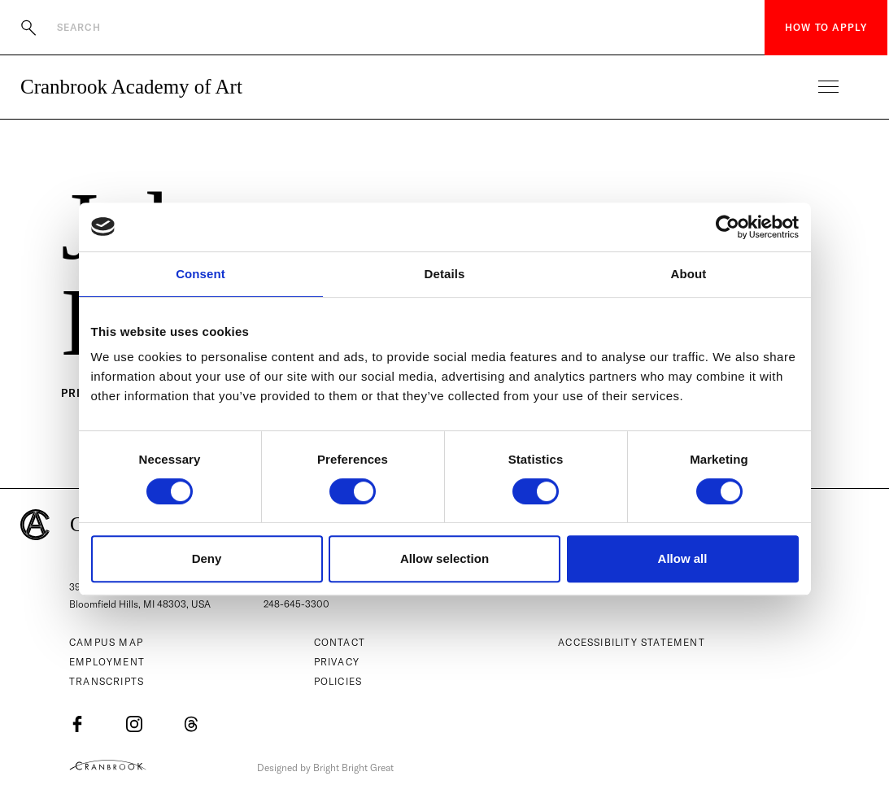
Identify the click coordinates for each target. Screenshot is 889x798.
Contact (339, 643)
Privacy (337, 662)
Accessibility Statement (631, 643)
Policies (338, 682)
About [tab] (689, 274)
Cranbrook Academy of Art (131, 87)
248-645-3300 (297, 605)
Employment (107, 662)
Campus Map (106, 643)
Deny (207, 558)
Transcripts (106, 682)
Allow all (683, 558)
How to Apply (826, 27)
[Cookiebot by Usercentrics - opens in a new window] (727, 227)
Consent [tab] (200, 274)
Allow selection (444, 558)
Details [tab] (445, 274)
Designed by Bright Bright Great (331, 767)
